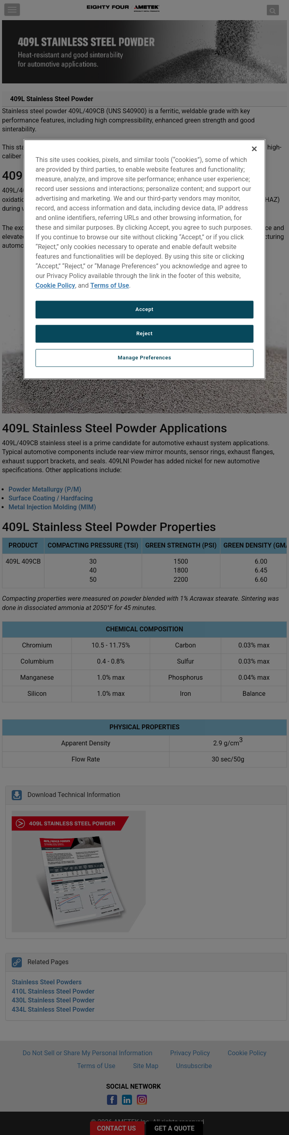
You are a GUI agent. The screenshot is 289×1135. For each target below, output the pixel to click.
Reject (144, 333)
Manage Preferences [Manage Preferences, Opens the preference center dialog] (145, 358)
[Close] (254, 149)
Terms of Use (109, 285)
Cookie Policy (55, 285)
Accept (145, 309)
